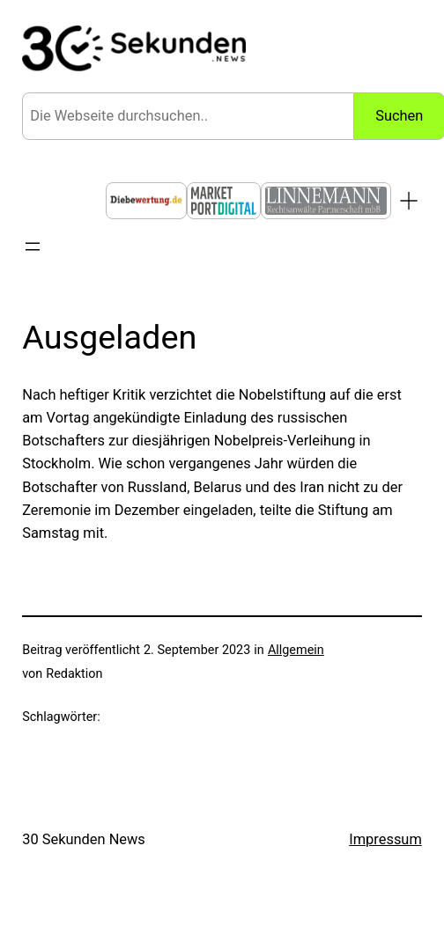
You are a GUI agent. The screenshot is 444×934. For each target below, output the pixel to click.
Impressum (385, 839)
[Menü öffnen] (32, 246)
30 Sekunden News (83, 839)
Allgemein (296, 650)
